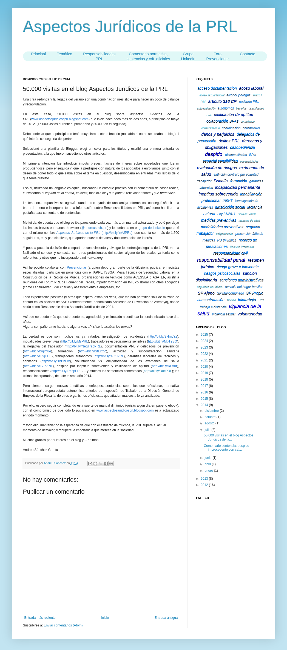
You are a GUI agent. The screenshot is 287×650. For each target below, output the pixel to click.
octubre (210, 417)
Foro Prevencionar (217, 56)
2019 (205, 373)
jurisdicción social (230, 207)
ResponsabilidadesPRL (99, 56)
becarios (241, 108)
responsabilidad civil (230, 253)
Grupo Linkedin (188, 56)
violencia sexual (223, 314)
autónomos (226, 108)
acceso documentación (217, 88)
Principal (38, 54)
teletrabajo (247, 299)
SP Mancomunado (230, 293)
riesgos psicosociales (222, 273)
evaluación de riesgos (217, 167)
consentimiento (210, 128)
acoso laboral (251, 88)
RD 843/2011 (227, 240)
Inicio (105, 618)
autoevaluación (206, 108)
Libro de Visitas (247, 213)
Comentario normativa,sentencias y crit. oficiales (148, 56)
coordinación (231, 128)
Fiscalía (221, 180)
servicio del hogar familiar (244, 287)
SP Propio (254, 293)
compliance (248, 121)
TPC (261, 299)
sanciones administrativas (241, 280)
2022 (205, 354)
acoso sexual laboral (211, 95)
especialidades (249, 161)
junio (208, 458)
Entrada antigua (166, 618)
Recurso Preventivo (242, 246)
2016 (205, 392)
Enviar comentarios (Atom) (63, 625)
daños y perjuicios (217, 134)
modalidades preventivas (222, 227)
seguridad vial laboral (210, 286)
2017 (205, 386)
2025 (205, 334)
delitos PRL (229, 140)
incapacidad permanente (237, 187)
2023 (205, 347)
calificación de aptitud (233, 114)
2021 (205, 360)
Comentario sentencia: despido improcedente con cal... (226, 447)
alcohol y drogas (238, 95)
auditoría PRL (249, 101)
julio (207, 430)
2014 (205, 405)
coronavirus (251, 128)
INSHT (227, 201)
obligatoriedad (224, 233)
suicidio (231, 299)
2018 (205, 379)
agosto (209, 423)
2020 (205, 367)
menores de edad (249, 220)
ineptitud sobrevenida (218, 193)
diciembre (212, 411)
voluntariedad (250, 313)
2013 (205, 479)
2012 (205, 485)
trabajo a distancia (213, 307)
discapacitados (236, 155)
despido (213, 154)
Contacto (247, 54)
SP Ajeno (206, 293)
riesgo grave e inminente (238, 266)
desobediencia (242, 147)
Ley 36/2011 (226, 214)
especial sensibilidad (220, 161)
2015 (205, 399)
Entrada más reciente (40, 618)
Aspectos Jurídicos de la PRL (130, 26)
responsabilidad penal (221, 260)
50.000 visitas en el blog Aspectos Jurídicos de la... (228, 437)
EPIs (252, 155)
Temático (64, 54)
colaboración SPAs (222, 121)
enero (209, 471)
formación (238, 181)
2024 (205, 341)
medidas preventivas (218, 220)
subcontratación (211, 299)
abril (208, 464)
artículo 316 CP (222, 101)
